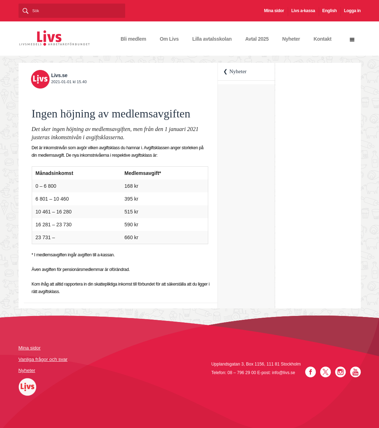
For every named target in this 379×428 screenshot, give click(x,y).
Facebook (310, 372)
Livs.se (59, 75)
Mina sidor (274, 10)
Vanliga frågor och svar (43, 359)
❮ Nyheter (234, 71)
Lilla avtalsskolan (212, 39)
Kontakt (322, 39)
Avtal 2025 (257, 39)
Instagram (340, 372)
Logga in (352, 10)
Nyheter (291, 39)
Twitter (325, 372)
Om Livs (169, 39)
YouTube (355, 372)
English (329, 10)
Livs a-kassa (303, 10)
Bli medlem (133, 39)
